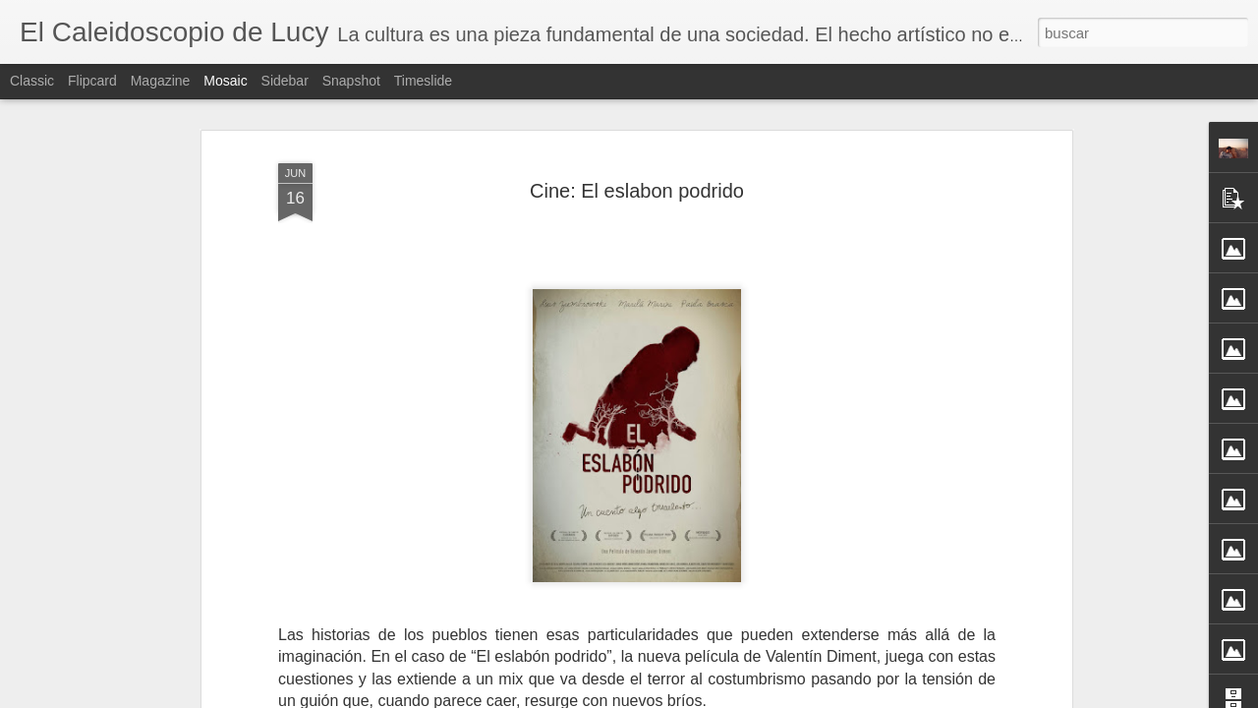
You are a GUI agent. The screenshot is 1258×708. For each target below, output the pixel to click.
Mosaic (225, 80)
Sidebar (285, 80)
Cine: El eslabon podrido (637, 179)
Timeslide (423, 80)
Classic (32, 80)
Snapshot (351, 80)
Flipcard (92, 80)
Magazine (161, 80)
